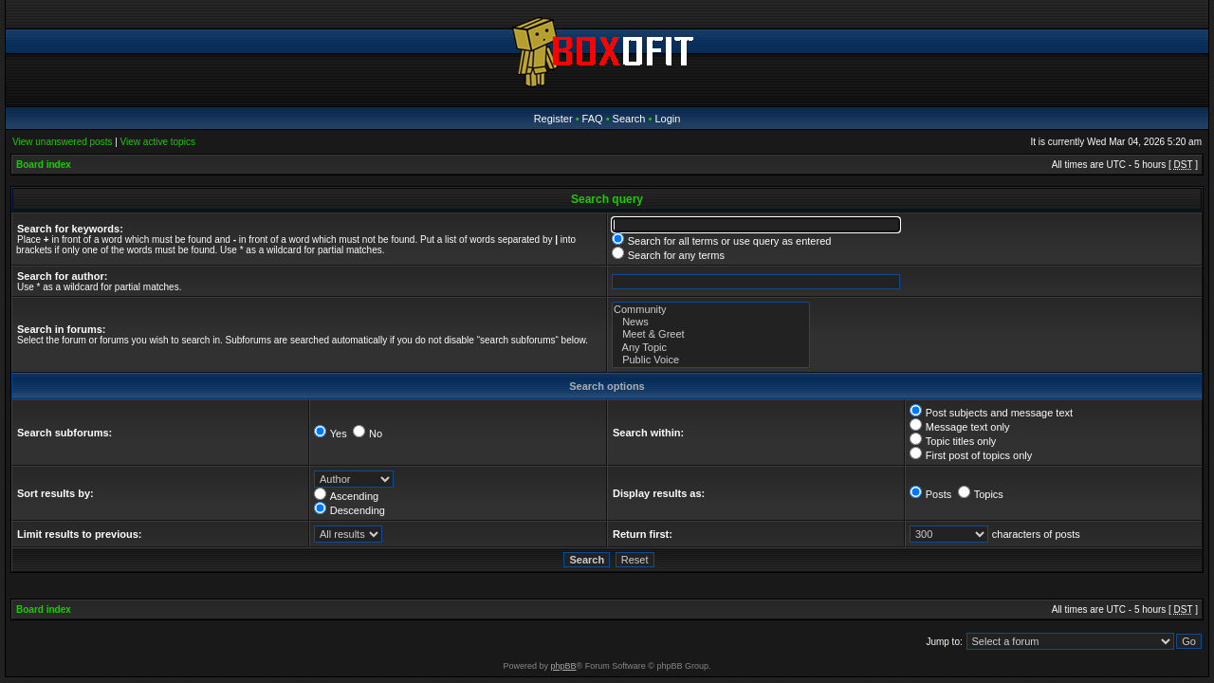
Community (711, 310)
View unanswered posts (62, 142)
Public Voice (711, 360)
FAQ (592, 118)
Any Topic (711, 348)
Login (667, 118)
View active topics (157, 142)
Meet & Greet (711, 334)
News (711, 322)
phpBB (564, 666)
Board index (43, 164)
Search (629, 118)
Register (553, 118)
